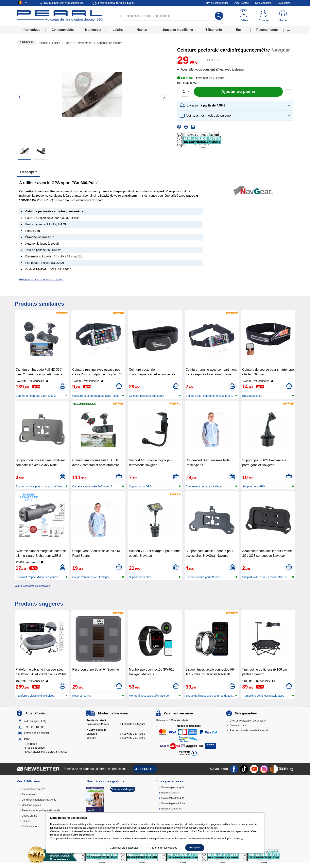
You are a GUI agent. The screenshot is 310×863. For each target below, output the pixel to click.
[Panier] (283, 15)
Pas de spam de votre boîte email (249, 730)
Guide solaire (29, 826)
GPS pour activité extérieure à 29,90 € (41, 279)
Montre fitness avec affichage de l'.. (150, 695)
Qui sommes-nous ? (33, 789)
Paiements (172, 720)
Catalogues (283, 2)
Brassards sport (252, 395)
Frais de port (116, 2)
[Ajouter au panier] (238, 92)
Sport (68, 42)
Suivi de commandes (217, 2)
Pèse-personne (81, 695)
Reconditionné (267, 29)
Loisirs (118, 29)
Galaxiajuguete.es (171, 808)
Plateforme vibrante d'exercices (35, 695)
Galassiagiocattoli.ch (173, 803)
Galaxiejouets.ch (170, 792)
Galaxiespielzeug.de (172, 787)
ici (242, 838)
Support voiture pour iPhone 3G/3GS (264, 577)
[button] (235, 106)
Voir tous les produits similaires (32, 585)
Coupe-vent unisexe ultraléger (204, 486)
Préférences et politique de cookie (41, 810)
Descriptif (28, 172)
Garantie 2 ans (238, 725)
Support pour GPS (140, 486)
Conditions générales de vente (39, 799)
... (288, 29)
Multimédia (93, 29)
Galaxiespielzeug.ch (172, 797)
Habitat (142, 29)
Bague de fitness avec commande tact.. (210, 695)
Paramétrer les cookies (163, 847)
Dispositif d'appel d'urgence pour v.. (37, 577)
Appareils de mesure (109, 42)
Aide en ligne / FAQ (35, 721)
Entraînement (84, 42)
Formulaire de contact (36, 732)
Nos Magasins (263, 2)
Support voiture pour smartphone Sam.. (40, 486)
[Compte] (264, 15)
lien (215, 827)
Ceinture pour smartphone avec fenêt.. (96, 395)
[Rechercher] (219, 16)
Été (238, 29)
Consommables (63, 29)
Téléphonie (214, 29)
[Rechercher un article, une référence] (172, 16)
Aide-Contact (241, 2)
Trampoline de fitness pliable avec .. (264, 695)
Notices (26, 821)
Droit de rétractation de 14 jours (248, 720)
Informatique (31, 29)
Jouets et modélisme (177, 29)
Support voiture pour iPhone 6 (204, 577)
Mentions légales (31, 805)
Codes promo (29, 815)
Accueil (43, 42)
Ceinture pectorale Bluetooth (146, 395)
